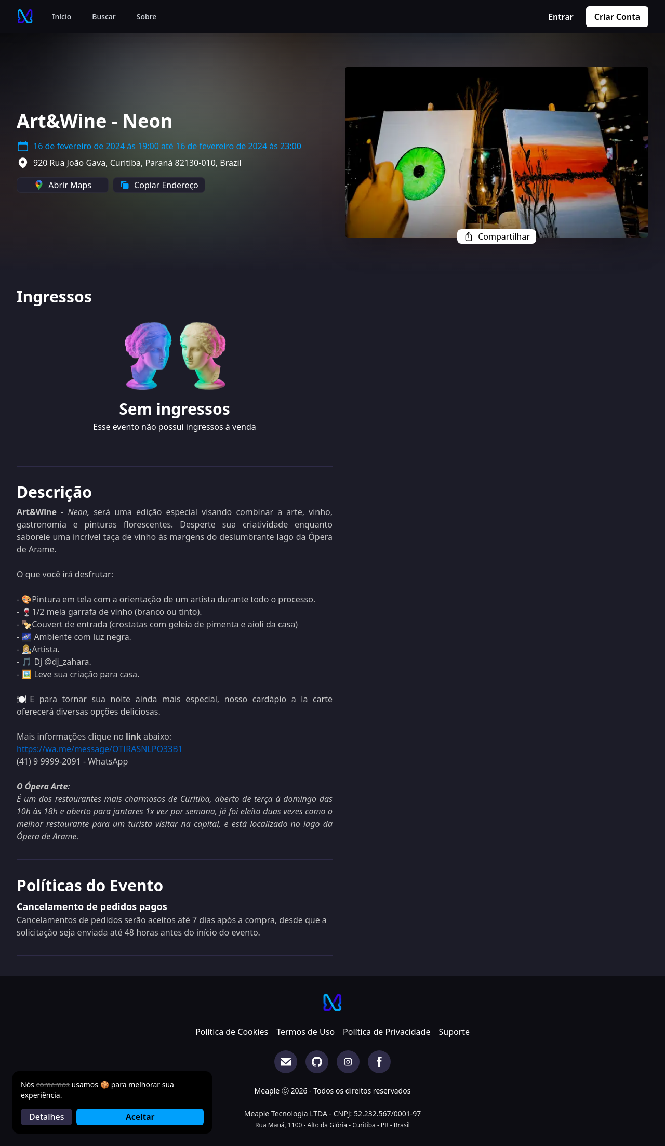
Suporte (454, 1031)
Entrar (561, 16)
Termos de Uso (305, 1031)
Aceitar (140, 1117)
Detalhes (46, 1117)
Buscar (104, 16)
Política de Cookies (231, 1031)
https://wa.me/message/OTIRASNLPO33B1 (100, 749)
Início (62, 16)
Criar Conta (617, 16)
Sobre (147, 16)
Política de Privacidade (386, 1031)
